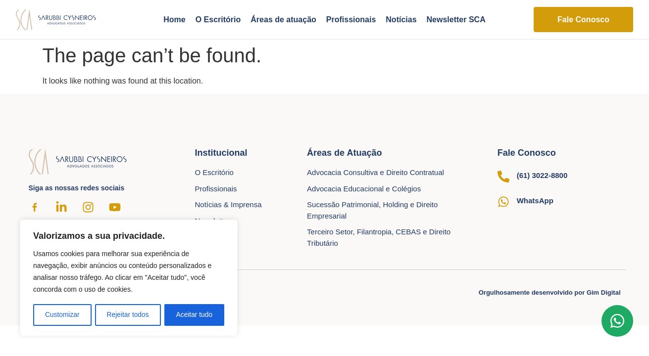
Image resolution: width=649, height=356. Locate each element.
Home (174, 19)
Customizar (62, 315)
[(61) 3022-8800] (503, 176)
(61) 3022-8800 (542, 175)
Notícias (401, 19)
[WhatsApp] (503, 202)
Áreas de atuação (283, 19)
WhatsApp (535, 200)
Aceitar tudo (194, 315)
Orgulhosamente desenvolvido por (550, 292)
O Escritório (218, 19)
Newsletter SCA (456, 19)
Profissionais (351, 19)
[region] (129, 278)
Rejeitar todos (127, 315)
